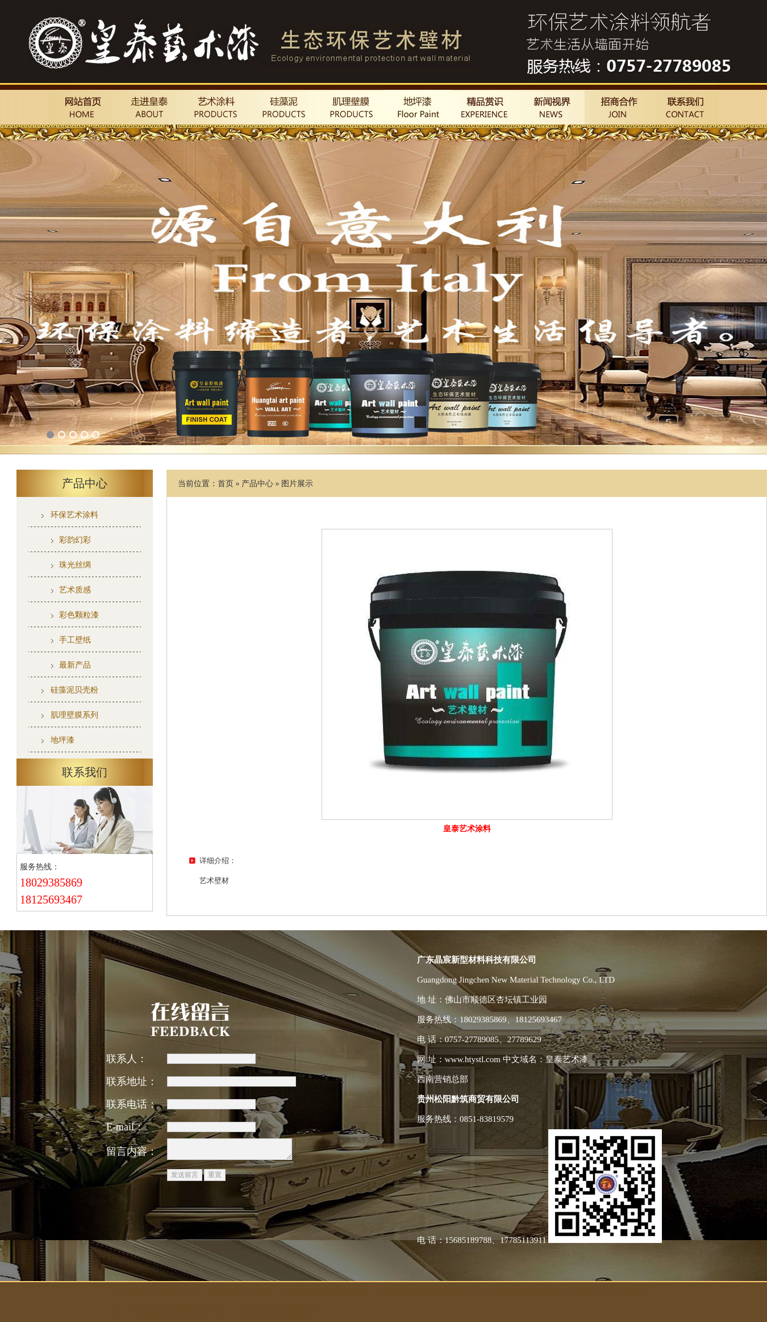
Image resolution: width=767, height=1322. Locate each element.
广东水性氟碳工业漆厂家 (157, 1292)
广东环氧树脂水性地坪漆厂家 (426, 1292)
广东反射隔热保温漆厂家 (324, 1292)
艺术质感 (75, 590)
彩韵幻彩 (75, 540)
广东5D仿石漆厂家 (240, 1292)
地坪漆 (62, 740)
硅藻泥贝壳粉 (74, 690)
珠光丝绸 (75, 565)
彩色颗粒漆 (79, 615)
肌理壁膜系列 (74, 715)
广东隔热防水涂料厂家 (275, 1312)
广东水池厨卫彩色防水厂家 (178, 1312)
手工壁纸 (75, 640)
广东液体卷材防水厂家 (524, 1292)
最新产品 (75, 665)
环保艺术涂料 (74, 515)
